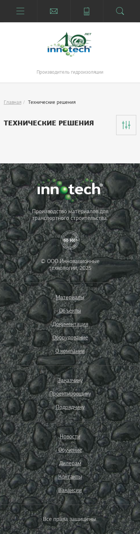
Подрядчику (70, 407)
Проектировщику (70, 393)
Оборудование (70, 337)
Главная (12, 102)
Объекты (70, 310)
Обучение (70, 450)
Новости (70, 436)
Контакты (70, 476)
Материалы (70, 297)
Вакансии (70, 490)
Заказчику (70, 380)
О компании (70, 351)
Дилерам (70, 463)
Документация (70, 324)
